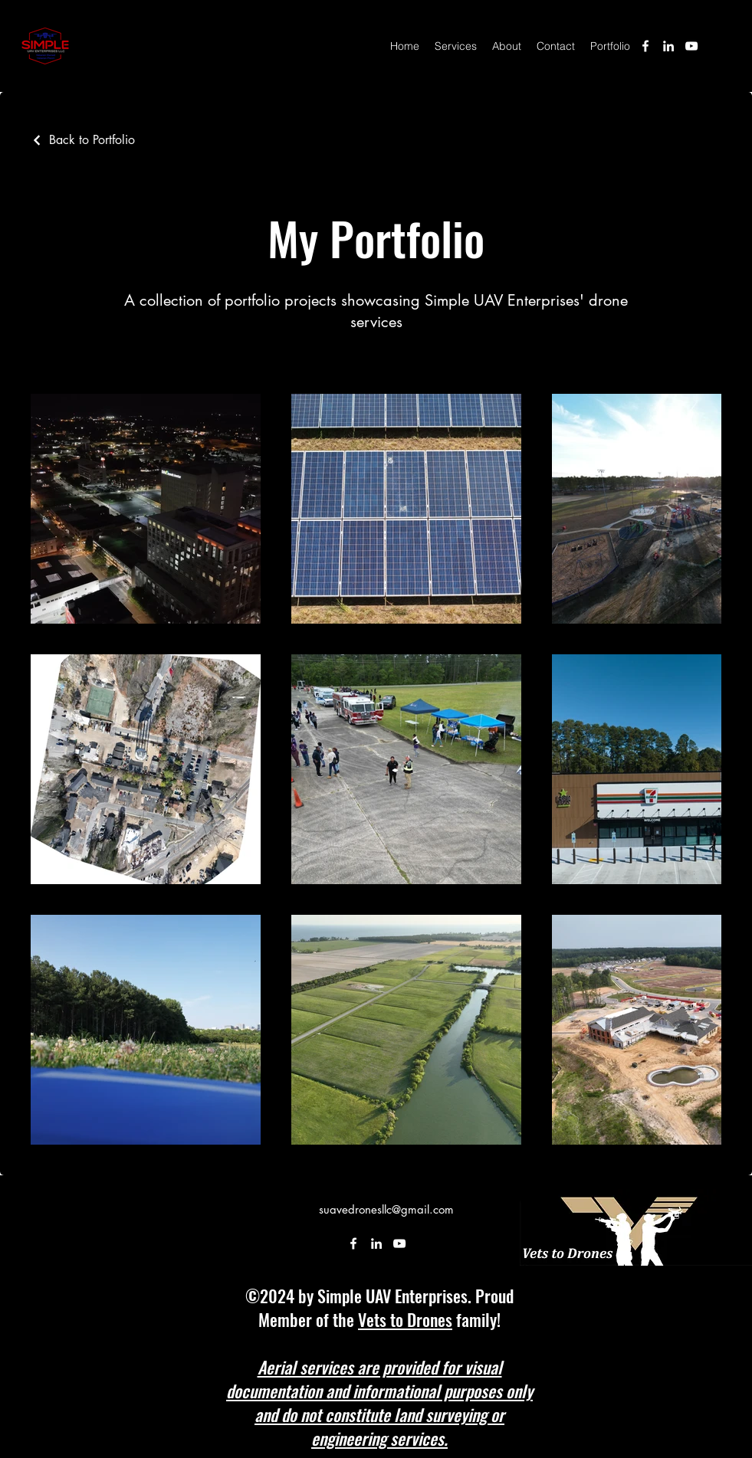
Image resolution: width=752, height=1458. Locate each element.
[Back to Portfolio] (83, 140)
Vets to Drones (405, 1319)
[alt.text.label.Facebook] (645, 46)
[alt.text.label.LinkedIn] (668, 46)
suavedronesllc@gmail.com (386, 1209)
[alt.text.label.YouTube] (691, 46)
